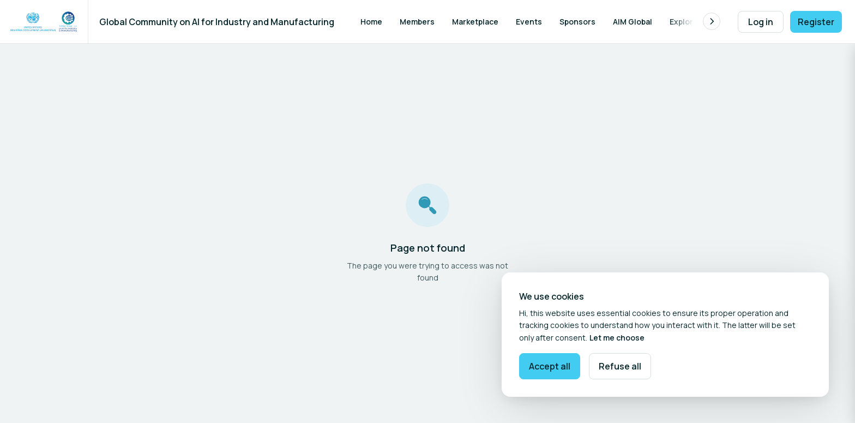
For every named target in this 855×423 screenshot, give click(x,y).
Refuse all (620, 366)
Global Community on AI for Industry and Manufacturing (216, 22)
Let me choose (617, 337)
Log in (760, 22)
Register (816, 22)
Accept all (549, 366)
